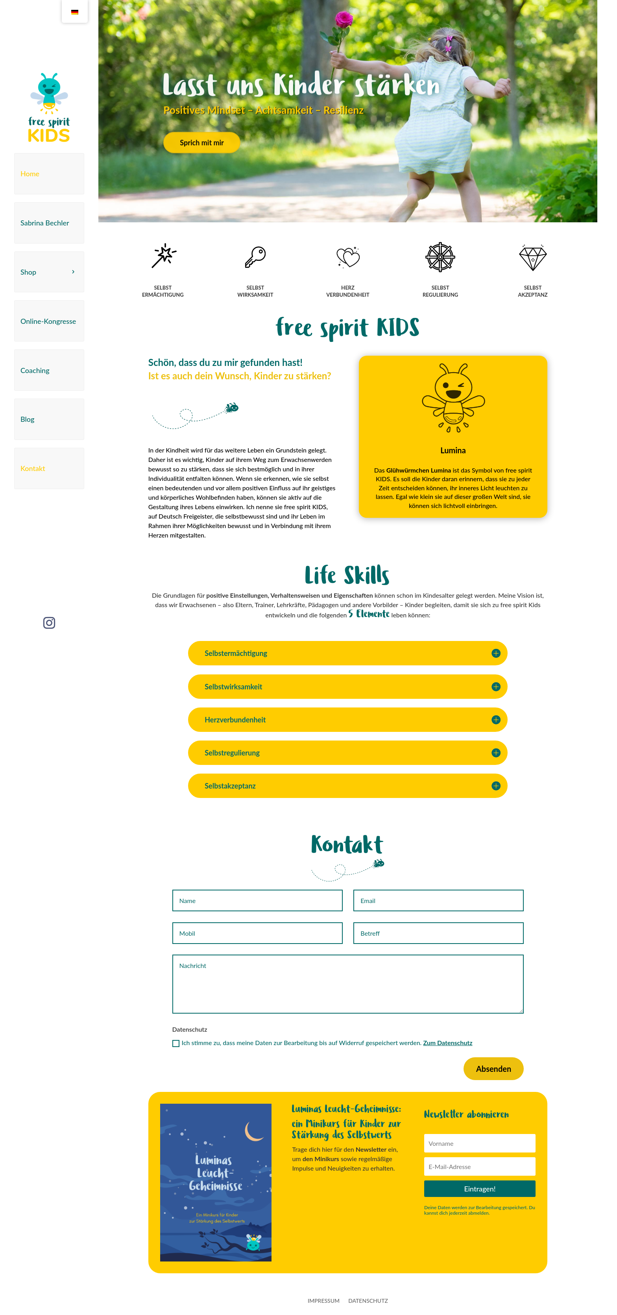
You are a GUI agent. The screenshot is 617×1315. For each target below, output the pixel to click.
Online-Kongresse (48, 321)
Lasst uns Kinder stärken (302, 103)
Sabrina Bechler (44, 222)
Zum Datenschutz (447, 1042)
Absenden (493, 1068)
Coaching (35, 370)
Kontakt (32, 468)
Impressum (324, 1301)
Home (29, 173)
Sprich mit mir (202, 160)
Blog (27, 419)
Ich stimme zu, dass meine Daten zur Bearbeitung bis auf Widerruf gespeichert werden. (322, 1043)
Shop (28, 272)
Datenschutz (368, 1301)
